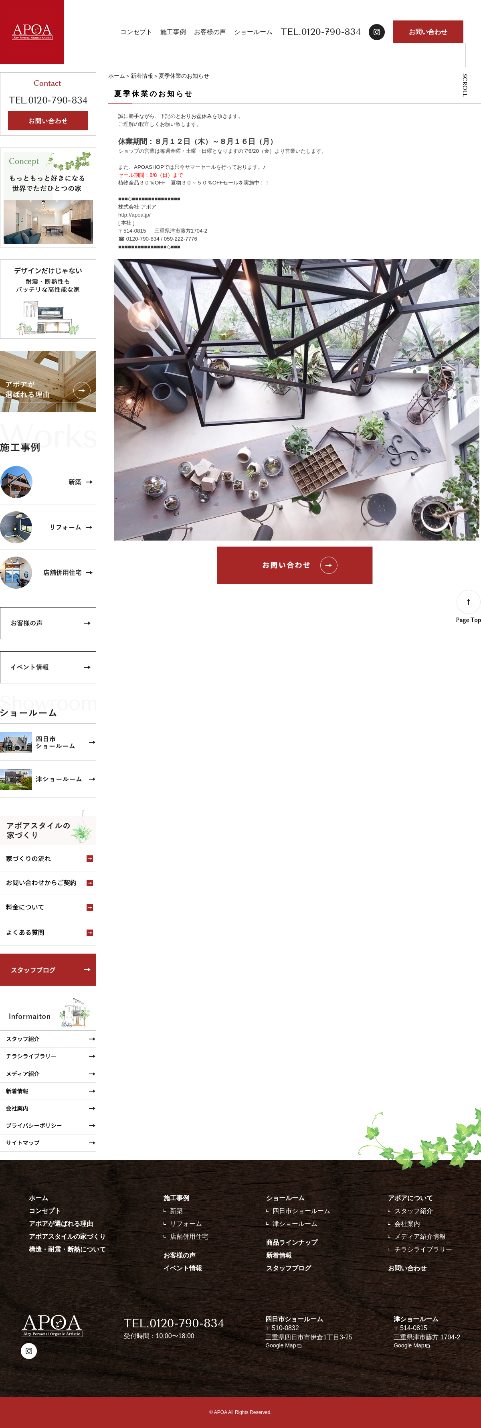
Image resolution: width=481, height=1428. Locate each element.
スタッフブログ (288, 1268)
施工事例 (173, 31)
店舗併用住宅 (189, 1236)
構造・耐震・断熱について (67, 1249)
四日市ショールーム (301, 1210)
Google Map (280, 1345)
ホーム (116, 76)
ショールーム (253, 31)
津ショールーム (295, 1223)
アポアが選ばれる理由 (61, 1223)
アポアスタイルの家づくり (67, 1236)
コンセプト (136, 31)
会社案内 (407, 1223)
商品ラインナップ (291, 1242)
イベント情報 (183, 1268)
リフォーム (186, 1223)
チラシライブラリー (423, 1249)
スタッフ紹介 (413, 1210)
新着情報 (142, 76)
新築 (176, 1210)
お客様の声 (210, 31)
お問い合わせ (428, 31)
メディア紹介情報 (420, 1236)
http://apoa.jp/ (134, 215)
